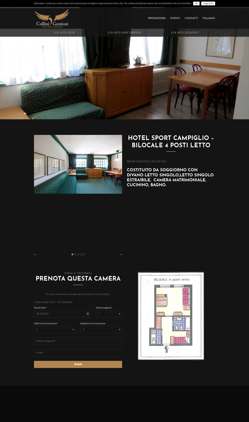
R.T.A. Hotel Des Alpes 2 (185, 32)
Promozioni (157, 18)
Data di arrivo (40, 307)
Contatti (191, 18)
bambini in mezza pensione (93, 323)
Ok (196, 3)
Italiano (209, 18)
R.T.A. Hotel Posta (64, 32)
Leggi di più (208, 3)
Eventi (175, 18)
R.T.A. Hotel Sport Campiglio (124, 32)
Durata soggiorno (104, 307)
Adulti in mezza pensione (46, 323)
